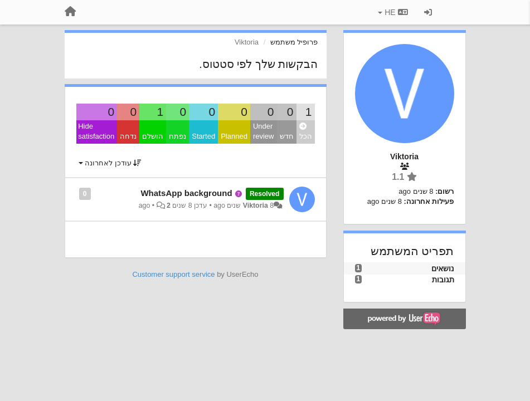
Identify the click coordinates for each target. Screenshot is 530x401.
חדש (287, 136)
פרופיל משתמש (294, 42)
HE (392, 12)
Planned (234, 136)
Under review (263, 131)
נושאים (442, 268)
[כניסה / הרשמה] (428, 12)
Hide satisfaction (96, 131)
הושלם (152, 136)
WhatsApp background (186, 193)
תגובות (443, 279)
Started (203, 136)
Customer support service (173, 274)
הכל (305, 132)
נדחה (128, 136)
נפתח (177, 136)
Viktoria (255, 205)
